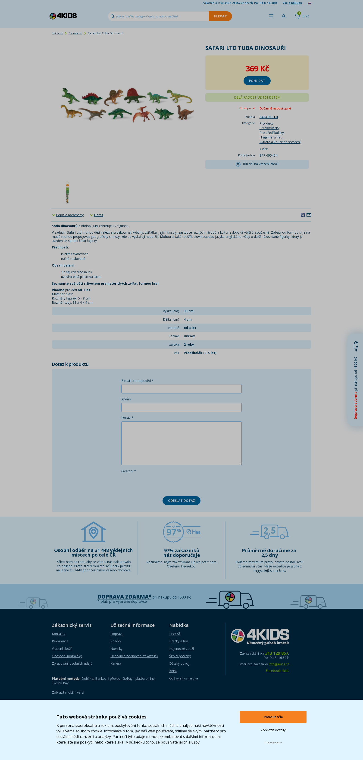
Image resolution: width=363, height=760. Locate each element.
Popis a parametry (70, 215)
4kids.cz (57, 33)
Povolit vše (273, 717)
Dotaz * (127, 417)
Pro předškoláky (272, 132)
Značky (115, 641)
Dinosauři (75, 33)
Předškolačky (269, 128)
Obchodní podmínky (67, 656)
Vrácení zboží (62, 648)
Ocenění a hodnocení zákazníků (134, 656)
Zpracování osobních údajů (72, 663)
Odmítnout (273, 743)
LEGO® (175, 633)
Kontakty (58, 633)
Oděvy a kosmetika (183, 678)
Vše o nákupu (292, 3)
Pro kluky (266, 123)
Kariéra (115, 663)
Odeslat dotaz (181, 500)
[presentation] (156, 484)
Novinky (116, 648)
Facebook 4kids (277, 670)
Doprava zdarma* (124, 596)
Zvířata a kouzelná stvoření (280, 142)
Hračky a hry (178, 641)
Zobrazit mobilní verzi (68, 692)
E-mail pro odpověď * (137, 380)
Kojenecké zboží (181, 648)
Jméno (126, 399)
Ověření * (128, 471)
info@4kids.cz (279, 664)
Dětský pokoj (179, 663)
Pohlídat (257, 80)
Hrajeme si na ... (271, 137)
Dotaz (98, 215)
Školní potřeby (180, 656)
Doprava (116, 633)
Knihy (173, 671)
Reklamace (60, 641)
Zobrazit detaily (273, 730)
